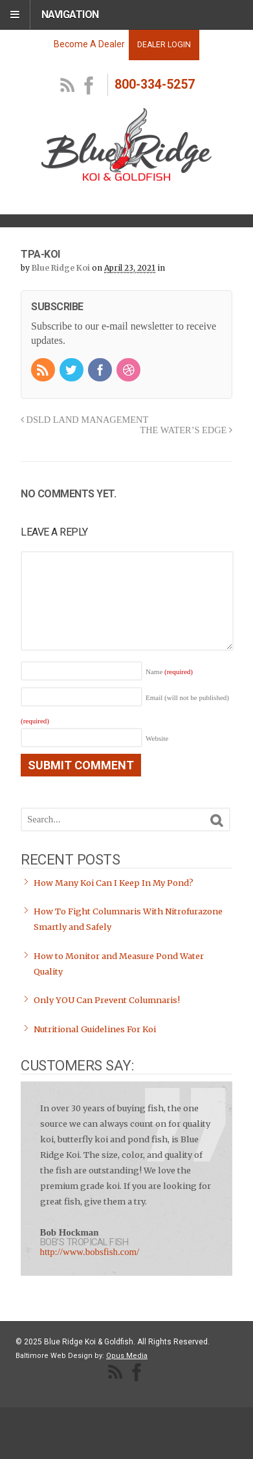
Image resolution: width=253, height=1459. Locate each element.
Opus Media (127, 1356)
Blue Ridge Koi (61, 268)
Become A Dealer (89, 44)
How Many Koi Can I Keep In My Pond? (113, 882)
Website (157, 738)
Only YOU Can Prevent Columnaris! (107, 1000)
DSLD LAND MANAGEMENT (84, 419)
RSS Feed (68, 86)
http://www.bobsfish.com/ (90, 1252)
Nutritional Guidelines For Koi (95, 1029)
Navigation (70, 14)
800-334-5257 (155, 84)
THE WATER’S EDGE (186, 430)
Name (169, 671)
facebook (89, 86)
